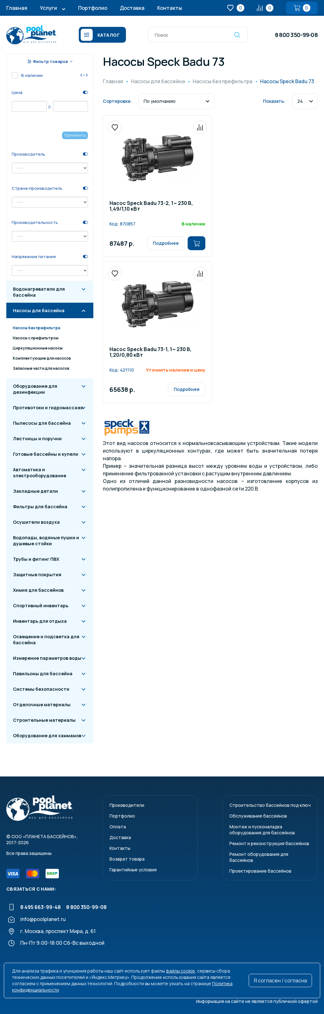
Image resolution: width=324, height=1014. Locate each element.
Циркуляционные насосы (38, 348)
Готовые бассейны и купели (45, 454)
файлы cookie (180, 971)
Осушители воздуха (36, 522)
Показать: (274, 101)
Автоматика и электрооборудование (39, 473)
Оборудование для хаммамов (47, 736)
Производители (126, 805)
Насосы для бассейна (39, 310)
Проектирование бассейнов (260, 871)
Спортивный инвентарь (40, 606)
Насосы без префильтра (36, 328)
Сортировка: (117, 101)
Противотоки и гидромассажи (48, 408)
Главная (16, 7)
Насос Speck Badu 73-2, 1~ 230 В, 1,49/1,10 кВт (151, 206)
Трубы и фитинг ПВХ (36, 559)
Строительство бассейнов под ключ (270, 805)
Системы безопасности (41, 689)
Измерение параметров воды (47, 658)
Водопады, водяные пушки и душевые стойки (46, 541)
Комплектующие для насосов (42, 358)
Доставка (132, 7)
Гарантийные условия (133, 870)
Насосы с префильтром (36, 338)
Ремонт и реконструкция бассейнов (269, 843)
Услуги (48, 7)
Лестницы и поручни (37, 439)
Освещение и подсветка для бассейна (46, 640)
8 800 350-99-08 (296, 35)
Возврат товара (127, 859)
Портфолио (92, 7)
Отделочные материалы (42, 705)
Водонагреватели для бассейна (39, 292)
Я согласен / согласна (280, 980)
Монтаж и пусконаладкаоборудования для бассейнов (262, 830)
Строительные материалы (44, 720)
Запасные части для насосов (41, 368)
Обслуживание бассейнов (258, 816)
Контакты (169, 7)
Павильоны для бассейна (42, 674)
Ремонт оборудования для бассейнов (258, 857)
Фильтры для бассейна (40, 507)
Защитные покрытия (37, 575)
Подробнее (166, 243)
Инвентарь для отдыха (40, 621)
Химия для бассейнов (38, 590)
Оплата (117, 827)
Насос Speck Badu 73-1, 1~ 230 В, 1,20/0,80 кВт (150, 352)
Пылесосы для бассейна (42, 423)
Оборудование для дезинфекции (35, 389)
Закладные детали (35, 491)
